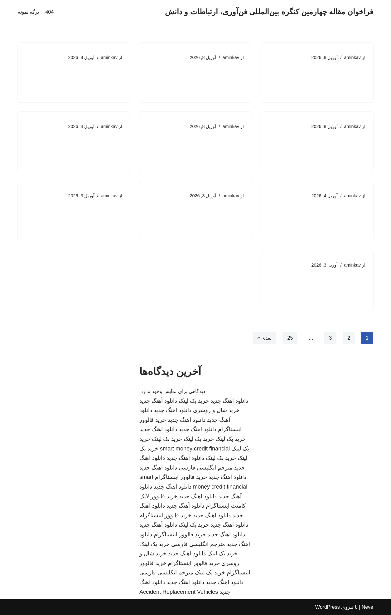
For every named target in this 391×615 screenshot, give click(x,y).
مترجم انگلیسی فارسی (206, 468)
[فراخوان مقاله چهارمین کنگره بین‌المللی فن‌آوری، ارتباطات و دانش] (269, 12)
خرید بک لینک (194, 401)
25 (290, 338)
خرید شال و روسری (216, 410)
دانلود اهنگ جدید (229, 401)
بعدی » (264, 338)
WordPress (327, 607)
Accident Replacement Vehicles (178, 592)
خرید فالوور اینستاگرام (181, 477)
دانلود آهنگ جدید (158, 401)
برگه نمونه (28, 12)
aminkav (352, 57)
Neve (367, 607)
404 (49, 12)
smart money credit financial (195, 448)
